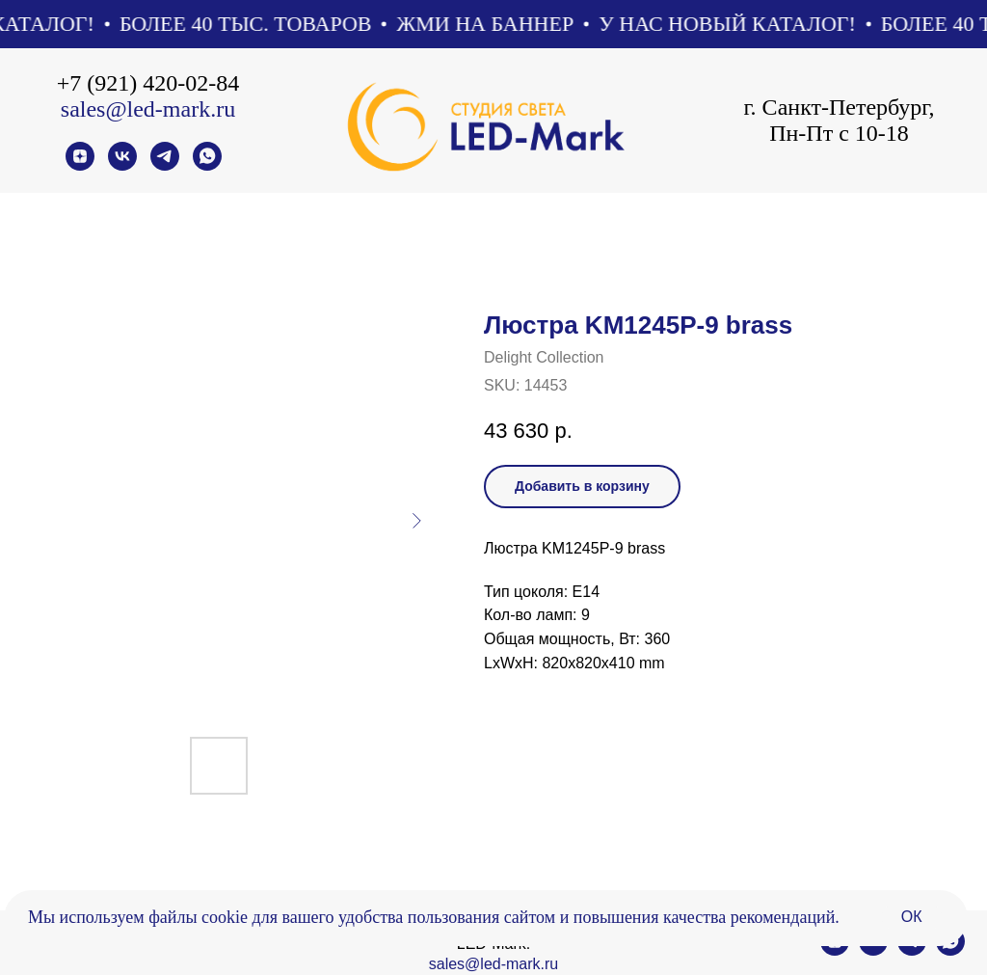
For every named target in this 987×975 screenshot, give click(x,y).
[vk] (122, 165)
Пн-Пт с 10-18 (839, 133)
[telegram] (164, 165)
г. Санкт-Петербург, (838, 107)
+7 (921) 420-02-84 (148, 82)
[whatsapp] (207, 165)
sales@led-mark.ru (148, 109)
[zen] (80, 165)
